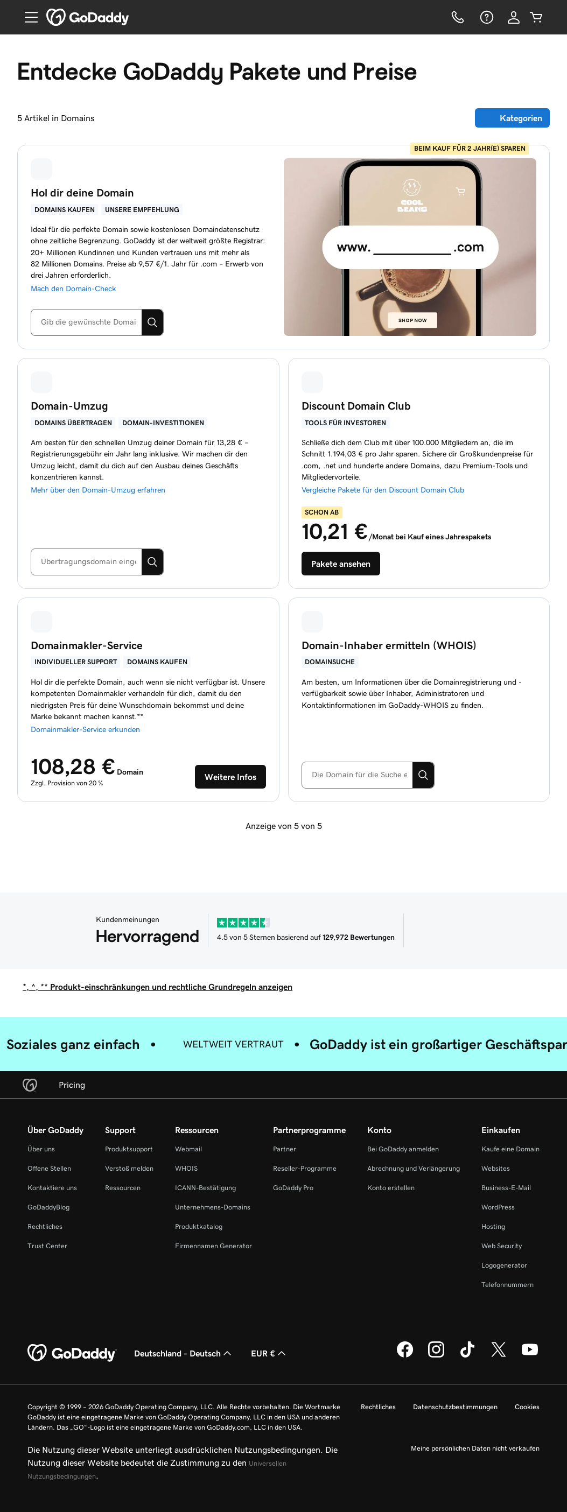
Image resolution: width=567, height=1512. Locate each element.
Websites (495, 1168)
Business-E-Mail (506, 1187)
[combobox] (86, 322)
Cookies (527, 1406)
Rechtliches (44, 1226)
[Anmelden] (513, 17)
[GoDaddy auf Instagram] (436, 1356)
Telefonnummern (507, 1284)
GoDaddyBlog (48, 1207)
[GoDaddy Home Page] (72, 1353)
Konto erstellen (391, 1187)
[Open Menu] (27, 17)
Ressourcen (123, 1187)
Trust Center (47, 1245)
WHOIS (186, 1168)
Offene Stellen (49, 1168)
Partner (284, 1148)
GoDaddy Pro (293, 1187)
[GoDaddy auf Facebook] (405, 1356)
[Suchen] (152, 322)
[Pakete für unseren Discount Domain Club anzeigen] (341, 563)
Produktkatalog (198, 1226)
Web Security (501, 1245)
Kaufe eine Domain (510, 1148)
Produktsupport (129, 1148)
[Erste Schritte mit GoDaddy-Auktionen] (230, 777)
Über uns (41, 1148)
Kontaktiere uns (52, 1187)
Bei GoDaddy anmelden (403, 1148)
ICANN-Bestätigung (205, 1187)
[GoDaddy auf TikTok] (467, 1356)
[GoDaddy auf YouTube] (530, 1356)
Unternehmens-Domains (212, 1207)
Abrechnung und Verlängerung (413, 1168)
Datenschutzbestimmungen (455, 1406)
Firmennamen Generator (213, 1245)
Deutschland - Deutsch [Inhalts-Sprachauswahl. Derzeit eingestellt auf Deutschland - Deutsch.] (184, 1353)
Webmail (188, 1148)
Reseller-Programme (305, 1168)
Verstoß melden (129, 1168)
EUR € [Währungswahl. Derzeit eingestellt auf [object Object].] (269, 1353)
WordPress (498, 1207)
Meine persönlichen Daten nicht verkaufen (475, 1448)
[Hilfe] (485, 17)
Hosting (493, 1226)
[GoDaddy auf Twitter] (498, 1356)
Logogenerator (504, 1265)
